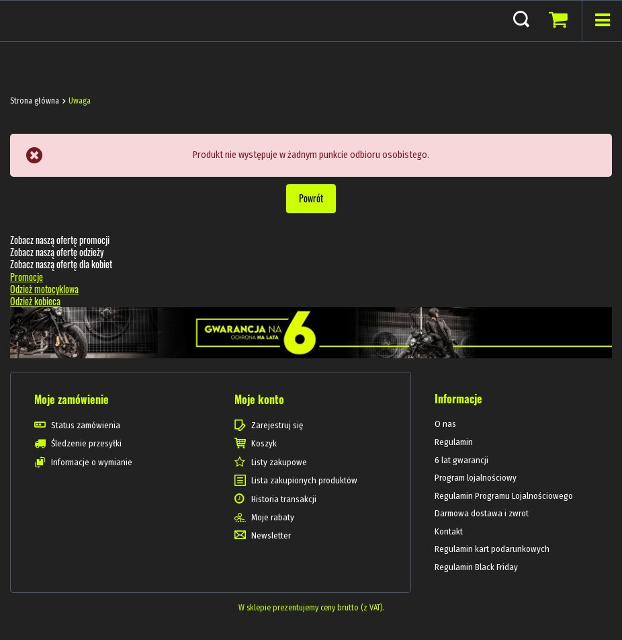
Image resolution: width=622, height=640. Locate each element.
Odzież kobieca (35, 301)
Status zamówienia (85, 425)
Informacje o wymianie (91, 462)
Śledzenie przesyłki (86, 443)
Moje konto (259, 400)
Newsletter (271, 535)
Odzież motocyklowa (44, 289)
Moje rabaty (272, 517)
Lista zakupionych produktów (304, 480)
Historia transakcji (283, 499)
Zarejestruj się (277, 425)
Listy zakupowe (279, 462)
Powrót (311, 198)
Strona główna (34, 101)
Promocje (26, 277)
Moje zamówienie (71, 400)
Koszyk (264, 443)
